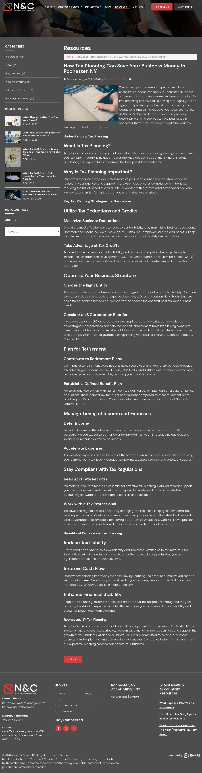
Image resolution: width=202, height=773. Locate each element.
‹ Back (72, 659)
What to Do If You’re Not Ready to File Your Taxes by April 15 (39, 176)
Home (69, 56)
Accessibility (67, 755)
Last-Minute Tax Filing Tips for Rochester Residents (41, 134)
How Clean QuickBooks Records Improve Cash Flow (40, 193)
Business (139, 79)
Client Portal (185, 6)
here (105, 127)
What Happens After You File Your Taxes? (40, 119)
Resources (82, 56)
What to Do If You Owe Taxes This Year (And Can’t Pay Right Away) (41, 152)
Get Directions (120, 696)
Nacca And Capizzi (115, 79)
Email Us (136, 696)
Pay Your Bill (162, 6)
